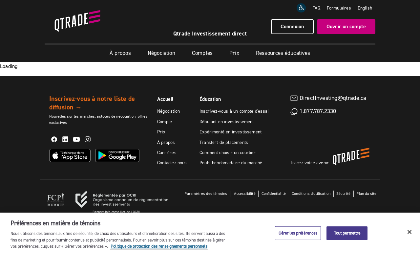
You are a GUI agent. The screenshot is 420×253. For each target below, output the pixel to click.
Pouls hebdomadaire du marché (231, 163)
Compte (164, 122)
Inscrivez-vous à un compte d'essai (234, 111)
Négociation (161, 53)
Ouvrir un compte (346, 26)
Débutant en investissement (227, 122)
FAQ (316, 8)
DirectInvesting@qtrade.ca (333, 98)
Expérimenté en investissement (231, 132)
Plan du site (366, 193)
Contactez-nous (172, 163)
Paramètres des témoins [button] (205, 193)
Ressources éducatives (283, 53)
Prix (234, 53)
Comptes (202, 53)
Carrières (167, 152)
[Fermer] (409, 232)
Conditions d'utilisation (311, 193)
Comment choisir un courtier (228, 152)
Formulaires (339, 8)
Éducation (210, 99)
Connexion (292, 26)
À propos (120, 53)
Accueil (165, 99)
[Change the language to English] (365, 8)
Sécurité (343, 193)
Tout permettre (347, 233)
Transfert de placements (224, 142)
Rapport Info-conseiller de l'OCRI (116, 212)
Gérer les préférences (298, 233)
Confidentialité (274, 193)
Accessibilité (244, 193)
